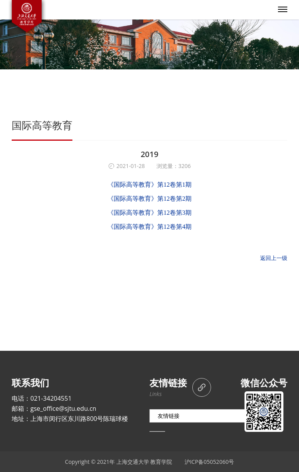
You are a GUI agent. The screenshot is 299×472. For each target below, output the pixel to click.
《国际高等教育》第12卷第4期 (149, 226)
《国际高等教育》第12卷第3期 (149, 212)
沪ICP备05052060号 (209, 461)
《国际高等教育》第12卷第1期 (149, 184)
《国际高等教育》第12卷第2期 (149, 198)
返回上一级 (273, 258)
